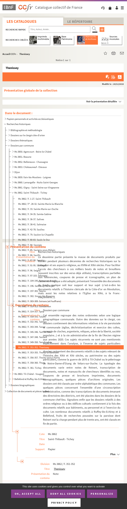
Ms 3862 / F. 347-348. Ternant (32, 337)
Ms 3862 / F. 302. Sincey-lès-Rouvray (36, 296)
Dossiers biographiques (22, 385)
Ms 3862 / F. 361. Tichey (30, 367)
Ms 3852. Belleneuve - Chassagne (31, 161)
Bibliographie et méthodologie (26, 130)
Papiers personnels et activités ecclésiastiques (30, 118)
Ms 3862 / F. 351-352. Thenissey (33, 347)
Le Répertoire (79, 21)
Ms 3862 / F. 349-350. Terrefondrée (35, 342)
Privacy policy (64, 502)
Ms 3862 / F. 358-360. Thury (31, 362)
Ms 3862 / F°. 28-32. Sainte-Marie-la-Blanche (40, 203)
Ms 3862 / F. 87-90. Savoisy (31, 260)
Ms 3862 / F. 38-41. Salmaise (32, 224)
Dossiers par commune (22, 145)
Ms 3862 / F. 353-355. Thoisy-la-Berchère (38, 352)
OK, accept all (28, 493)
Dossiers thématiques (21, 140)
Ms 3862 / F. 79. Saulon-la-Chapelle (36, 234)
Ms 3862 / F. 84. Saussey (30, 244)
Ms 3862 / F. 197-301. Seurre (32, 291)
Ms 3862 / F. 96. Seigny (29, 270)
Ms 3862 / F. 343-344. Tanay (31, 326)
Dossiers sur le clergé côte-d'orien (28, 135)
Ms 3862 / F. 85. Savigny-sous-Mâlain (36, 250)
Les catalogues (21, 21)
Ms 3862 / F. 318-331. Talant (32, 316)
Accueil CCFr (9, 54)
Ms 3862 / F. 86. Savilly (29, 255)
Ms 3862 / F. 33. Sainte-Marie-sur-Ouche (38, 209)
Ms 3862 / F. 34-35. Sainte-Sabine (34, 214)
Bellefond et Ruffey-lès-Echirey (30, 379)
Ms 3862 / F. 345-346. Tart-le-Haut (35, 331)
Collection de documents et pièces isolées (28, 391)
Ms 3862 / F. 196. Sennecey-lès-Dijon (36, 285)
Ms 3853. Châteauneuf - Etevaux (30, 167)
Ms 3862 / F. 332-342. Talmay (32, 321)
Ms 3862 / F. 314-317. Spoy (31, 311)
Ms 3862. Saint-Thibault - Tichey (30, 192)
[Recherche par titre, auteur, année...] (59, 29)
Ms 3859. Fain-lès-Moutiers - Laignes (32, 177)
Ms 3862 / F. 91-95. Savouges (32, 265)
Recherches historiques (18, 124)
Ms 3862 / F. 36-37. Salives (31, 219)
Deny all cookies (65, 493)
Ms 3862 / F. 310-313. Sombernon (34, 306)
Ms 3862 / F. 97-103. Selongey (32, 275)
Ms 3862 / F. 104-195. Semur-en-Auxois (37, 280)
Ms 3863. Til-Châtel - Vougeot (29, 373)
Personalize (102, 493)
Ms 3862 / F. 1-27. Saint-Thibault (34, 198)
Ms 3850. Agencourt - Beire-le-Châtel (32, 151)
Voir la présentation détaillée (101, 101)
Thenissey (24, 54)
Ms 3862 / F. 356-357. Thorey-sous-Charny (39, 357)
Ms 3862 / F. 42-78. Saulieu (31, 229)
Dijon (17, 172)
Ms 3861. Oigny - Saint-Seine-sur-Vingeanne (36, 187)
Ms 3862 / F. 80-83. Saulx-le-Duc (34, 239)
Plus (112, 454)
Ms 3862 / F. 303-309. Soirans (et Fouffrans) (39, 301)
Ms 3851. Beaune (22, 156)
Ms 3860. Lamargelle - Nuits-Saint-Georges (36, 182)
